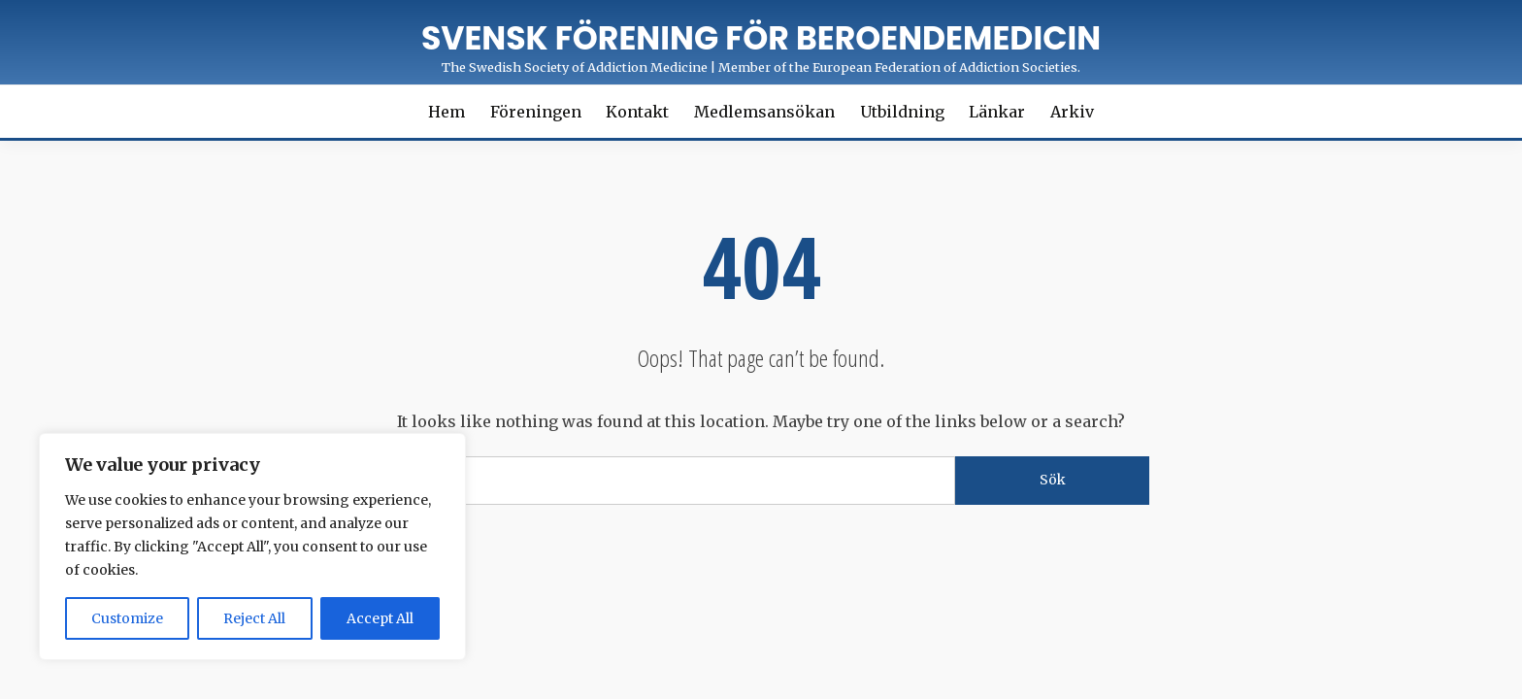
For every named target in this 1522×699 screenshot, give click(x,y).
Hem (446, 111)
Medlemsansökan (764, 111)
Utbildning (902, 111)
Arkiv (1072, 111)
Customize (127, 618)
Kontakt (637, 111)
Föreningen (535, 111)
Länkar (997, 111)
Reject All (254, 618)
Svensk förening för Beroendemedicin (761, 38)
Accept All (380, 618)
